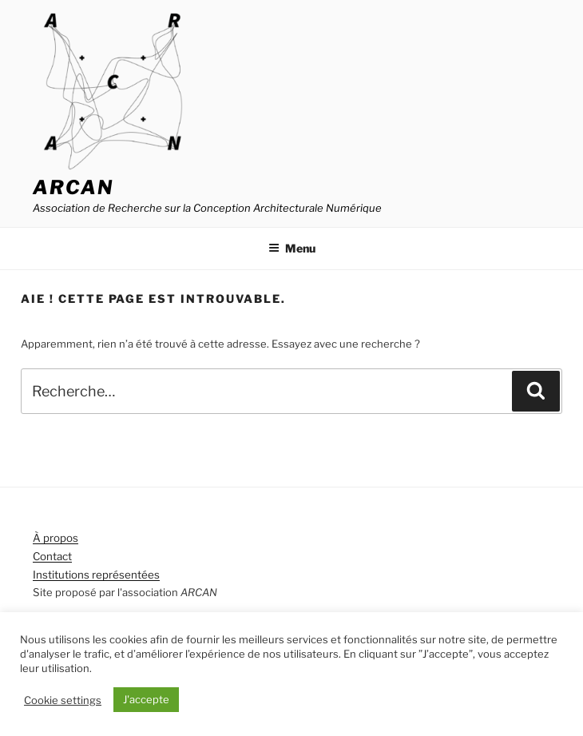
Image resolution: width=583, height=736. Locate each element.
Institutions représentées (96, 574)
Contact (52, 556)
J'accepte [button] (146, 699)
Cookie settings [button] (62, 700)
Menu (291, 248)
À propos (55, 537)
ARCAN (73, 187)
